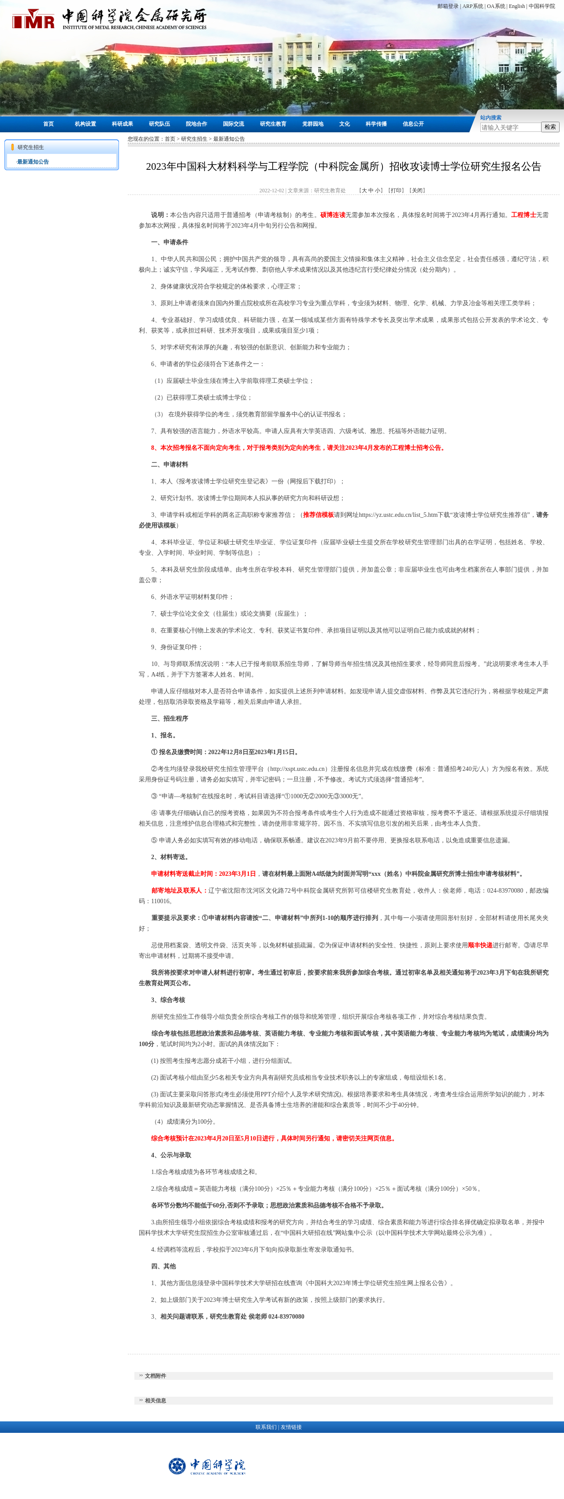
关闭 (417, 190)
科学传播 (376, 124)
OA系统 (496, 6)
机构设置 (85, 124)
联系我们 (266, 1427)
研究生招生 (194, 139)
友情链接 (291, 1427)
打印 (396, 190)
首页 (48, 124)
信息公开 (413, 124)
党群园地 (312, 124)
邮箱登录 (448, 6)
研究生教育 (273, 124)
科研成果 (122, 124)
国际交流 (233, 124)
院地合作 (196, 124)
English (517, 6)
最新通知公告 (33, 162)
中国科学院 (542, 6)
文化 (344, 124)
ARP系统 (472, 6)
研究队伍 (159, 124)
